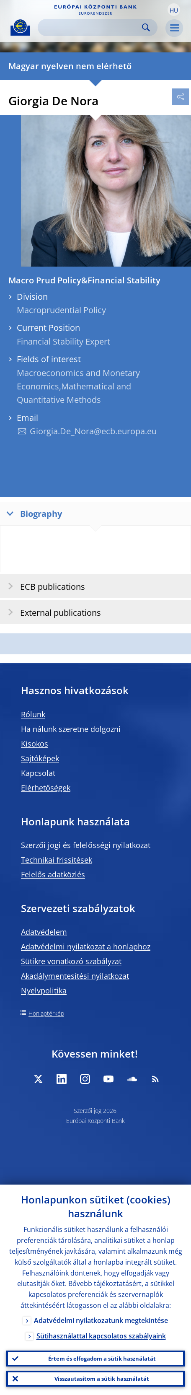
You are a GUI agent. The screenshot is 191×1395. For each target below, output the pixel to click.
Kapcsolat (38, 773)
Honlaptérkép (46, 1013)
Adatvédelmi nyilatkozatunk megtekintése (101, 1320)
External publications (52, 612)
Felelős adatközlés (53, 874)
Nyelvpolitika (44, 990)
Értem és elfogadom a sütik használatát (102, 1358)
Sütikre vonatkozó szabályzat (71, 961)
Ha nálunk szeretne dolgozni (71, 729)
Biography (32, 513)
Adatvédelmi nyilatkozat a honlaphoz (85, 946)
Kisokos (34, 744)
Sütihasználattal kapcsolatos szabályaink (101, 1336)
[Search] (91, 27)
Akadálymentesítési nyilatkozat (75, 976)
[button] (174, 9)
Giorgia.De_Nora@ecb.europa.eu (93, 431)
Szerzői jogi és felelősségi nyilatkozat (85, 845)
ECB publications (44, 586)
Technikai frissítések (56, 860)
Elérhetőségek (45, 788)
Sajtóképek (40, 758)
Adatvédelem (44, 932)
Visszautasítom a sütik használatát (101, 1378)
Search (146, 27)
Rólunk (33, 714)
